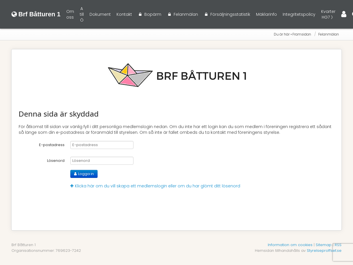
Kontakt (124, 14)
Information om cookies (290, 245)
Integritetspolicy (299, 14)
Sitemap (323, 245)
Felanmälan (328, 34)
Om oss (70, 14)
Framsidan (301, 34)
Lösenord (56, 160)
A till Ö (82, 14)
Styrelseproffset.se (324, 250)
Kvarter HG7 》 (328, 14)
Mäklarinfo (266, 14)
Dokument (100, 14)
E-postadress (52, 145)
